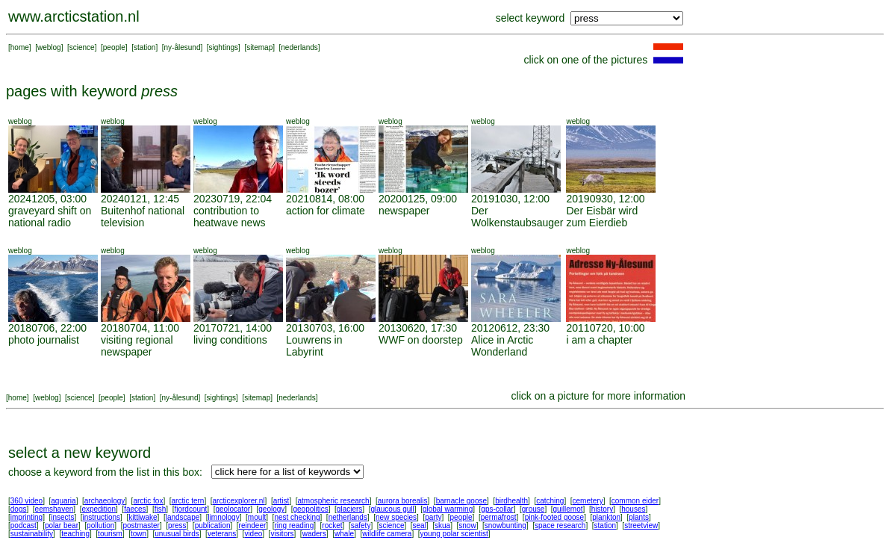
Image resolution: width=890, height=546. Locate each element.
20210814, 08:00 (325, 199)
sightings (223, 47)
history (602, 509)
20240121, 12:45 (140, 199)
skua (442, 525)
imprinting (26, 517)
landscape (183, 517)
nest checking (297, 517)
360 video (26, 501)
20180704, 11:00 (140, 328)
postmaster (140, 525)
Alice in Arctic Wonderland (502, 346)
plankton (606, 517)
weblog (49, 47)
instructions (102, 517)
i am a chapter (599, 340)
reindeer (253, 525)
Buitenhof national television (142, 217)
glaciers (349, 509)
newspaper (404, 211)
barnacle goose (461, 501)
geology (271, 509)
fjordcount (190, 509)
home (19, 47)
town (138, 534)
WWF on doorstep (421, 340)
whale (344, 534)
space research (560, 525)
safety (361, 525)
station (144, 47)
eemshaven (54, 509)
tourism (110, 534)
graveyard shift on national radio (49, 217)
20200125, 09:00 (418, 199)
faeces (135, 509)
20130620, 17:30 (418, 328)
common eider (635, 501)
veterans (222, 534)
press (177, 525)
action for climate (325, 211)
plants (639, 517)
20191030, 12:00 (510, 199)
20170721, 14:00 (232, 328)
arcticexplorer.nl (239, 501)
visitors (281, 534)
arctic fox (148, 501)
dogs (18, 509)
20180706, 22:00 (47, 328)
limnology (223, 517)
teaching (75, 534)
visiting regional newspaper (137, 346)
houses (633, 509)
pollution (100, 525)
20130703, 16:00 (325, 328)
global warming (448, 509)
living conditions (230, 340)
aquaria (63, 501)
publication (213, 525)
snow (467, 525)
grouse (533, 509)
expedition (98, 509)
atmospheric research (334, 501)
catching (550, 501)
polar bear (61, 525)
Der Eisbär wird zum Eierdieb (602, 217)
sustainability (31, 534)
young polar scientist (454, 534)
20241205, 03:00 (47, 199)
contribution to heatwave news (229, 217)
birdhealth (511, 501)
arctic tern (188, 501)
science (82, 47)
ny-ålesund (182, 47)
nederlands (299, 47)
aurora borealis (403, 501)
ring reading (294, 525)
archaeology (104, 501)
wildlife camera (386, 534)
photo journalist (43, 340)
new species (396, 517)
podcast (23, 525)
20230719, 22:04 (232, 199)
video (253, 534)
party (433, 517)
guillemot (568, 509)
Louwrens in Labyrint (314, 346)
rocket (332, 525)
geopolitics (310, 509)
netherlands (348, 517)
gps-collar (497, 509)
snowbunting (505, 525)
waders (314, 534)
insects (62, 517)
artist (281, 501)
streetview (641, 525)
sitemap (259, 47)
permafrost (499, 517)
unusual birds (177, 534)
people (114, 47)
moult (257, 517)
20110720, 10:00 (605, 328)
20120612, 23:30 (510, 328)
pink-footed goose (555, 517)
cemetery (588, 501)
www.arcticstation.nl (74, 16)
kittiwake (142, 517)
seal (419, 525)
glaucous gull (392, 509)
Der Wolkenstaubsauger (517, 217)
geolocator (232, 509)
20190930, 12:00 (605, 199)
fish (161, 509)
